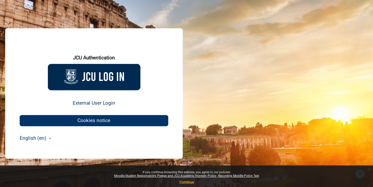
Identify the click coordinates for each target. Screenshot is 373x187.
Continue (186, 182)
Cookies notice (93, 120)
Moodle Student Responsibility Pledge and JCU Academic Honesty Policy (165, 176)
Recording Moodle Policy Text (238, 176)
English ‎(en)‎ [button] (34, 138)
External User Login (94, 103)
